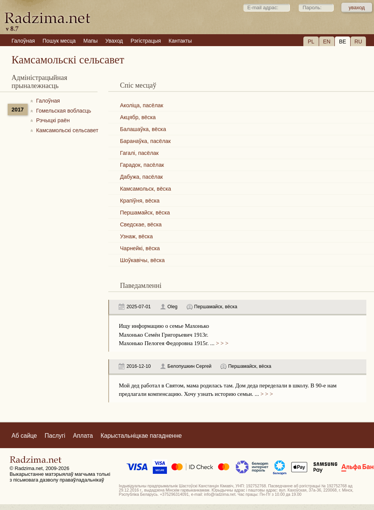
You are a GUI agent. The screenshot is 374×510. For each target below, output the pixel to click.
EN (326, 41)
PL (311, 41)
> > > (221, 343)
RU (358, 41)
